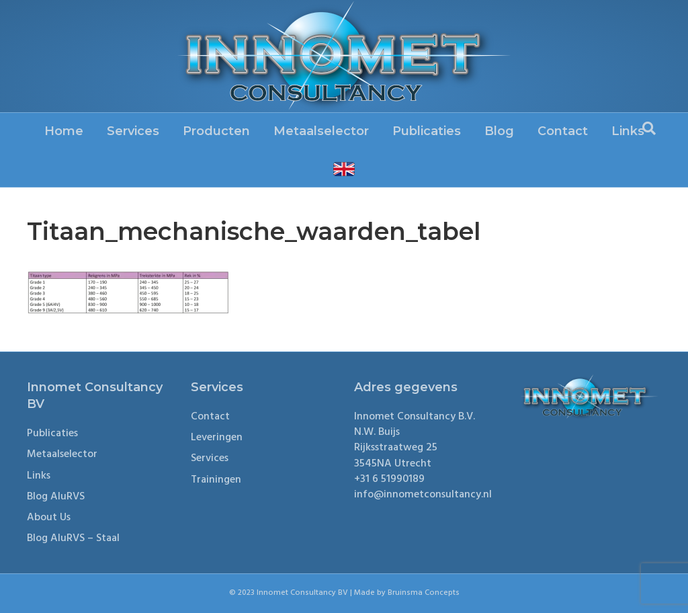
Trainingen (216, 480)
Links (627, 131)
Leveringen (217, 437)
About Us (49, 517)
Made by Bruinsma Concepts (407, 593)
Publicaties (426, 131)
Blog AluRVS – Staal (73, 538)
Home (63, 131)
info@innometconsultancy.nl (423, 494)
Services (133, 131)
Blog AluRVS (56, 496)
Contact (563, 131)
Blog (499, 131)
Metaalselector (321, 131)
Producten (216, 131)
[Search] (649, 128)
